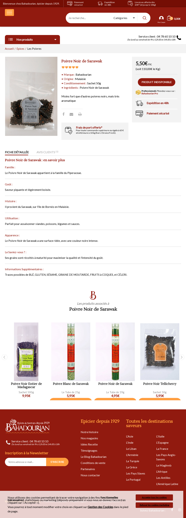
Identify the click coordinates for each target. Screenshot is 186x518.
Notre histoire (89, 432)
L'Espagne (162, 442)
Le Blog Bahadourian (93, 456)
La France (162, 448)
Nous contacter (90, 475)
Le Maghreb (163, 465)
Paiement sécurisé (158, 113)
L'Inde (129, 442)
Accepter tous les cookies (154, 497)
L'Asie (129, 436)
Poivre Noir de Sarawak (115, 384)
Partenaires (88, 469)
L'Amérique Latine (167, 484)
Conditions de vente (93, 462)
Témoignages (89, 450)
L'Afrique (161, 471)
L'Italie (160, 436)
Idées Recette (89, 444)
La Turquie (132, 461)
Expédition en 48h (158, 103)
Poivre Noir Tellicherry (159, 384)
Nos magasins (89, 438)
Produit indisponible (156, 82)
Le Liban (131, 448)
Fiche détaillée (17, 152)
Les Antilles (163, 477)
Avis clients (47, 152)
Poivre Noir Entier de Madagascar (26, 385)
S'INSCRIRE (57, 461)
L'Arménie (132, 455)
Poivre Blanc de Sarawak (71, 384)
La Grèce (131, 467)
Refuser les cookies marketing (154, 505)
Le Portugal (133, 479)
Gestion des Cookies (100, 507)
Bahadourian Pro (149, 93)
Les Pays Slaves (135, 473)
